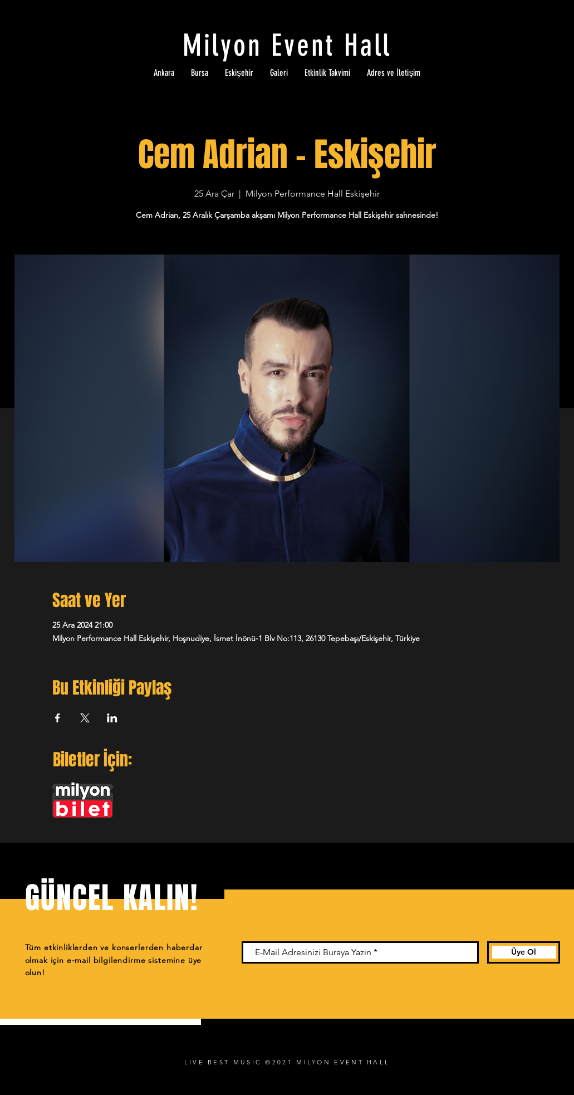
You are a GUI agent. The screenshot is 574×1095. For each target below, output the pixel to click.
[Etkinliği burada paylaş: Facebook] (57, 717)
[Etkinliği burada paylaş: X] (85, 717)
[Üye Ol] (523, 952)
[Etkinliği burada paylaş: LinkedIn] (112, 717)
